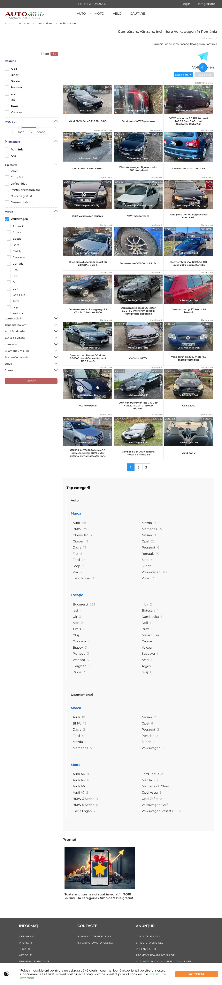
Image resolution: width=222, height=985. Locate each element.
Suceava (150, 653)
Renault (150, 554)
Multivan (16, 314)
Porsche (150, 736)
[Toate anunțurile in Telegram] (202, 56)
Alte (10, 156)
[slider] (20, 127)
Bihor (12, 75)
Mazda (149, 523)
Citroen (80, 541)
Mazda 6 (150, 780)
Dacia (79, 547)
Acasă (8, 23)
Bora (13, 245)
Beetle (14, 239)
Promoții (71, 839)
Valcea (148, 647)
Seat (147, 560)
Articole (25, 955)
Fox (12, 276)
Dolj (146, 623)
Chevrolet (82, 535)
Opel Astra (151, 792)
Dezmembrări (17, 202)
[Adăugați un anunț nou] (202, 67)
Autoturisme (45, 23)
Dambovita (152, 617)
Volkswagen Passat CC (161, 811)
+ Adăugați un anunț (93, 3)
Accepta (196, 974)
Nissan (149, 535)
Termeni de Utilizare (34, 961)
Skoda (149, 566)
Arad (147, 660)
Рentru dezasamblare (22, 190)
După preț (204, 74)
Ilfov (147, 604)
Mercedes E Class (157, 786)
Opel (148, 541)
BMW (80, 529)
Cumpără (14, 177)
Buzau (148, 629)
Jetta (13, 301)
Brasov (12, 81)
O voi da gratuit (18, 196)
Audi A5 (81, 780)
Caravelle (16, 257)
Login (186, 4)
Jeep (78, 566)
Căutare (137, 13)
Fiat (77, 554)
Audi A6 (80, 786)
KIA (77, 572)
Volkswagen (16, 219)
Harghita (81, 666)
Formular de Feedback (94, 936)
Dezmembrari (82, 695)
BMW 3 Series (85, 799)
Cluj (10, 94)
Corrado (15, 264)
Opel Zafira (152, 799)
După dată (182, 74)
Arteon (14, 232)
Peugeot (150, 547)
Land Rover (84, 578)
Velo (117, 13)
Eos (12, 270)
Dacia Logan (84, 811)
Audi (79, 523)
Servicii (24, 948)
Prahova (81, 653)
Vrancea (13, 112)
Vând (11, 171)
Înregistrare (206, 4)
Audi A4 (81, 774)
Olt (77, 617)
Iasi (10, 100)
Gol (12, 282)
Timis (11, 106)
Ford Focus (152, 774)
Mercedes (152, 529)
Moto (99, 13)
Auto (81, 13)
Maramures (152, 635)
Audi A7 (80, 792)
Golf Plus (16, 295)
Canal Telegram (148, 936)
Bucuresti (15, 87)
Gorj (146, 672)
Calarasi (149, 641)
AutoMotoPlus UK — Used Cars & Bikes (163, 961)
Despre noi (27, 936)
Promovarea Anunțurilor (155, 955)
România (14, 149)
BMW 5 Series (85, 805)
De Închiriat (16, 184)
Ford (79, 560)
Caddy (14, 251)
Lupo (13, 307)
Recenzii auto (146, 948)
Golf (12, 289)
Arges (148, 666)
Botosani (150, 610)
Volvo (148, 578)
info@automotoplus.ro (95, 942)
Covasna (81, 641)
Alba (11, 69)
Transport (25, 23)
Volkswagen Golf (157, 805)
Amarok (15, 226)
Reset (31, 381)
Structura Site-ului (150, 942)
